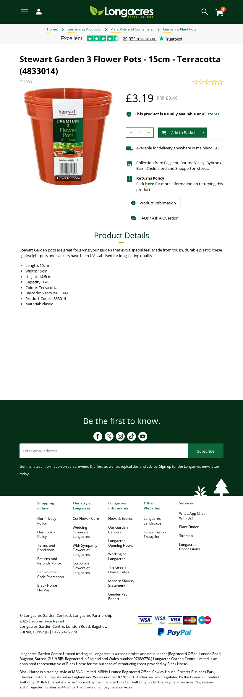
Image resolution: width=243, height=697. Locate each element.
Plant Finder (189, 526)
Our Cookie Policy (46, 534)
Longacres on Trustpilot (155, 534)
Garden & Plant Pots (179, 29)
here (149, 183)
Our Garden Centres (118, 530)
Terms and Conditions (46, 548)
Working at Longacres (117, 556)
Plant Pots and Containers (132, 29)
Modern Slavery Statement (121, 583)
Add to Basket (178, 132)
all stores (210, 114)
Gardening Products (83, 29)
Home (52, 29)
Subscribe (205, 451)
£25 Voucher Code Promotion (50, 574)
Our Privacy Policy (46, 521)
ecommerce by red (48, 621)
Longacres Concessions (189, 547)
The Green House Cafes (118, 570)
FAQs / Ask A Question (155, 218)
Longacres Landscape (152, 521)
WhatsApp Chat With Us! (192, 516)
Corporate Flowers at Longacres (81, 568)
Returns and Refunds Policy (49, 561)
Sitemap (186, 535)
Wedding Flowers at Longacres (81, 532)
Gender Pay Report (117, 596)
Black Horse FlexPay (47, 588)
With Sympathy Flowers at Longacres (85, 550)
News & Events (120, 518)
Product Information (153, 203)
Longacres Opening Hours (120, 543)
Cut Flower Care (86, 518)
